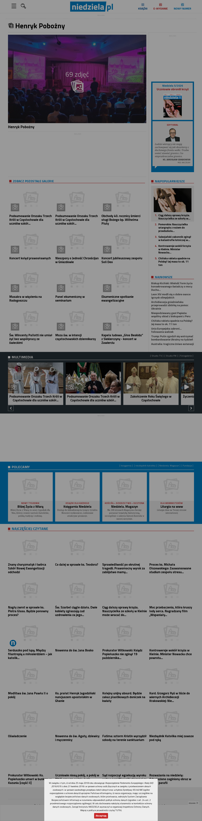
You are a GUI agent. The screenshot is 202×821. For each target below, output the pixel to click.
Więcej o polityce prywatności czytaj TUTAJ (100, 810)
